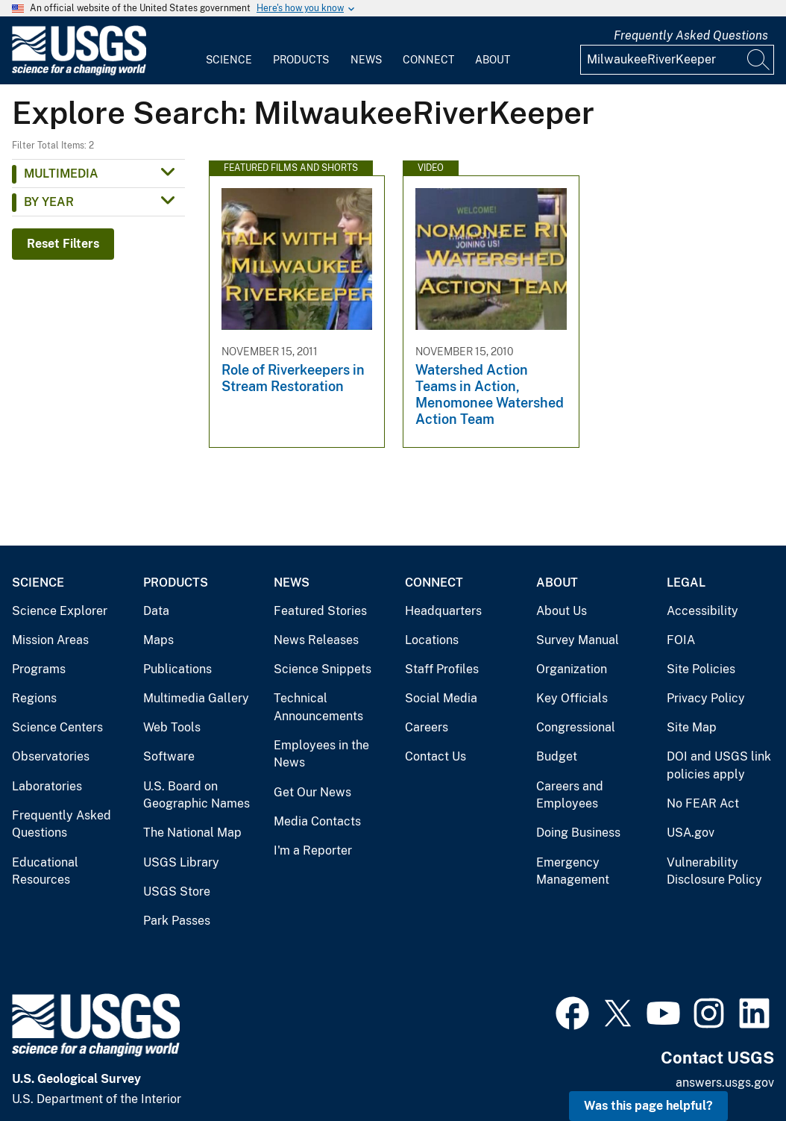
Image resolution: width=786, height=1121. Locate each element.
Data (156, 611)
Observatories (50, 756)
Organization (571, 669)
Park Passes (176, 921)
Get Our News (312, 792)
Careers (426, 727)
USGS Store (176, 891)
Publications (177, 669)
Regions (34, 698)
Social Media (441, 698)
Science (229, 60)
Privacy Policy (706, 698)
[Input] (677, 60)
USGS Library (181, 862)
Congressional (575, 727)
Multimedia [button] (61, 173)
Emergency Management (572, 871)
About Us (561, 611)
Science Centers (57, 727)
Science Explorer (59, 611)
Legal (686, 582)
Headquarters (443, 611)
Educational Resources (45, 871)
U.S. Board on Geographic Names (196, 795)
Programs (39, 669)
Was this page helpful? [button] (648, 1106)
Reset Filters (63, 244)
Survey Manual (577, 640)
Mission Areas (50, 640)
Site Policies (701, 669)
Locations (432, 640)
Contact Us (435, 756)
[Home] (79, 72)
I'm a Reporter (313, 850)
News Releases (316, 640)
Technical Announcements (318, 707)
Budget (556, 756)
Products (301, 60)
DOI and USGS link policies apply (719, 765)
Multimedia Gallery (196, 698)
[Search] (759, 60)
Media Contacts (317, 821)
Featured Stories (320, 611)
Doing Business (578, 832)
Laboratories (47, 786)
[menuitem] (228, 50)
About (492, 60)
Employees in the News (321, 754)
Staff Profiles (442, 669)
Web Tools (172, 727)
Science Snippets (322, 669)
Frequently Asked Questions (691, 35)
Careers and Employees (569, 795)
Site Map (692, 727)
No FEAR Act (703, 803)
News (366, 60)
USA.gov (690, 832)
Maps (158, 640)
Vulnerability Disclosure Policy (714, 871)
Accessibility (702, 611)
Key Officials (572, 698)
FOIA (681, 640)
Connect (428, 60)
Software (169, 756)
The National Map (192, 832)
